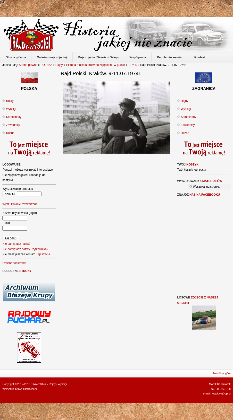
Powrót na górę (221, 373)
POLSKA (46, 65)
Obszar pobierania (14, 263)
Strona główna (28, 65)
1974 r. (132, 65)
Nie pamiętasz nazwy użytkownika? (25, 249)
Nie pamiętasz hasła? (16, 243)
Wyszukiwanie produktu (17, 189)
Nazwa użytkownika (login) (19, 213)
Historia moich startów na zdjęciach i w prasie (95, 65)
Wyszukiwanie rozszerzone (20, 204)
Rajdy (59, 65)
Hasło (6, 223)
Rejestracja (42, 254)
